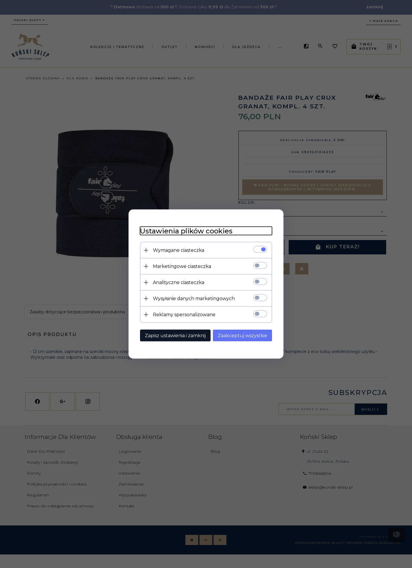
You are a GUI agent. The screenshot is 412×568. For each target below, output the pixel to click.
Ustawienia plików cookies (186, 231)
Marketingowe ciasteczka (182, 266)
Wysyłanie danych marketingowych (194, 298)
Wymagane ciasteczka (178, 250)
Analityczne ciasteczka (178, 282)
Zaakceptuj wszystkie (242, 335)
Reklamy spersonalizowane (184, 314)
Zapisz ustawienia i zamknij (175, 335)
